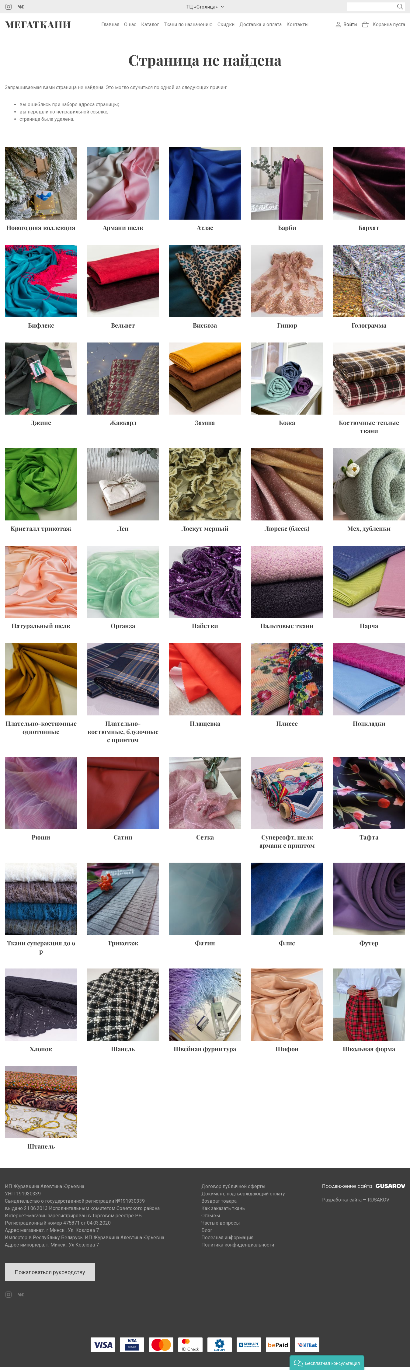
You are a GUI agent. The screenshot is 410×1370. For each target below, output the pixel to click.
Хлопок (41, 1052)
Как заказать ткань (223, 1212)
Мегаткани (38, 26)
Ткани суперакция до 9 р (41, 950)
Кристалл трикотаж (41, 531)
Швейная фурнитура (205, 1052)
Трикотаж (123, 946)
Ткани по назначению (188, 26)
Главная (110, 26)
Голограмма (369, 328)
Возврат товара (219, 1204)
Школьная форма (369, 1052)
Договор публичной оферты (233, 1190)
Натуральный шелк (41, 629)
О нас (130, 26)
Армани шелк (123, 231)
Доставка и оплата (260, 26)
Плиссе (287, 726)
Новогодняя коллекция (40, 231)
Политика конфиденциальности (237, 1248)
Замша (205, 426)
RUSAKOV (378, 1203)
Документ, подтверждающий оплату (243, 1197)
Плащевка (205, 726)
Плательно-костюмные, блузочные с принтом (123, 734)
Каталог (150, 26)
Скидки (226, 26)
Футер (369, 946)
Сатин (122, 840)
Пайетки (205, 629)
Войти (350, 26)
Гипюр (287, 328)
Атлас (205, 231)
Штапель (41, 1149)
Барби (287, 231)
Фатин (205, 946)
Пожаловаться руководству (50, 1275)
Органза (123, 629)
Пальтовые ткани (287, 629)
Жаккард (123, 426)
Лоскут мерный (205, 531)
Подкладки (369, 726)
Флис (287, 946)
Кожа (287, 426)
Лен (123, 531)
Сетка (205, 840)
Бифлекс (41, 328)
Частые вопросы (220, 1226)
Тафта (369, 840)
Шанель (123, 1052)
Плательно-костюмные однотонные (41, 730)
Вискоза (205, 328)
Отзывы (210, 1219)
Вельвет (123, 328)
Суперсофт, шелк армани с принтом (287, 844)
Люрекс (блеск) (287, 531)
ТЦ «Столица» (202, 7)
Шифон (287, 1052)
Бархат (369, 231)
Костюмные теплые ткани (369, 430)
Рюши (41, 840)
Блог (206, 1233)
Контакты (298, 26)
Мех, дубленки (369, 531)
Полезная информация (227, 1241)
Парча (369, 629)
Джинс (41, 426)
